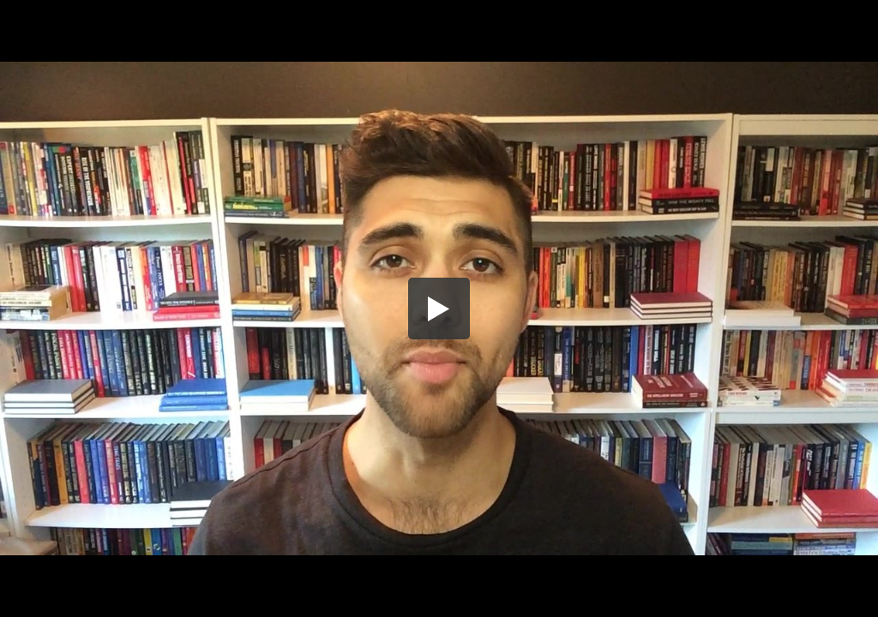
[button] (439, 308)
